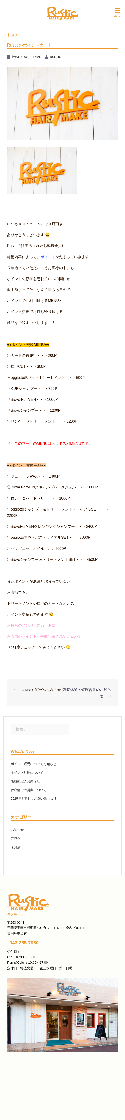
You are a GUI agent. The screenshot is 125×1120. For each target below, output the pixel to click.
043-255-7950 (24, 942)
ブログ (15, 838)
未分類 (13, 35)
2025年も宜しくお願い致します (34, 798)
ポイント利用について (27, 772)
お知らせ (17, 830)
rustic (55, 57)
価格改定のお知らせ (25, 781)
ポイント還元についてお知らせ (33, 764)
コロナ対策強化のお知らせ (41, 690)
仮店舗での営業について (29, 790)
